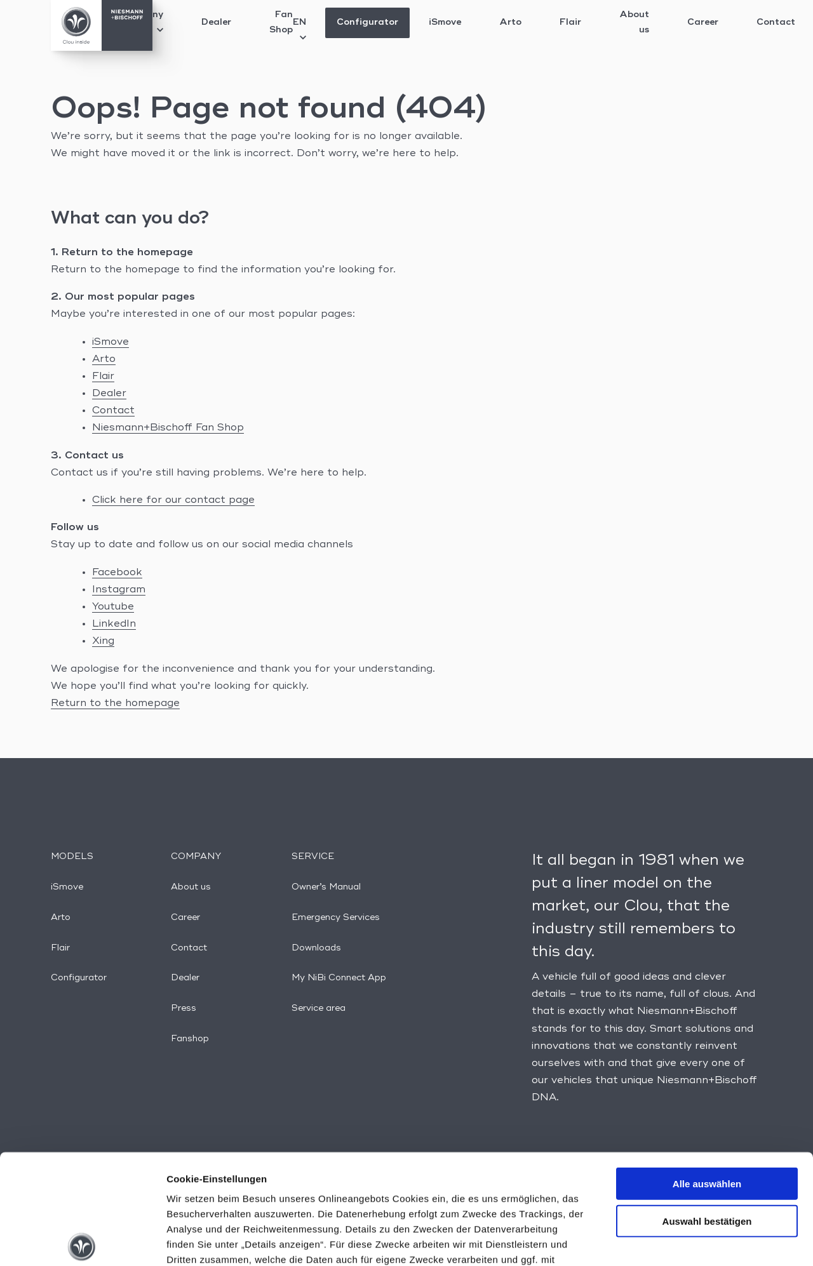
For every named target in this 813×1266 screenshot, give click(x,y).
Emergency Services (336, 917)
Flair (570, 22)
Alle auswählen (707, 1070)
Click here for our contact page (173, 500)
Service (313, 856)
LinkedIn (114, 624)
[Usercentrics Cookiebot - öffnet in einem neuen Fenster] (82, 1241)
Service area (319, 1008)
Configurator (367, 22)
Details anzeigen (681, 1241)
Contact (775, 22)
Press (183, 1008)
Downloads (316, 947)
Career (702, 22)
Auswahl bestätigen (707, 1107)
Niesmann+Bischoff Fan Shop (168, 428)
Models (72, 856)
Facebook (117, 573)
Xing (103, 641)
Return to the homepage (115, 703)
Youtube (113, 607)
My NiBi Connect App (339, 977)
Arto (510, 22)
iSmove (445, 22)
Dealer (216, 22)
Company (196, 856)
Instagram (118, 590)
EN (299, 29)
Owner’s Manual (326, 887)
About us (634, 22)
